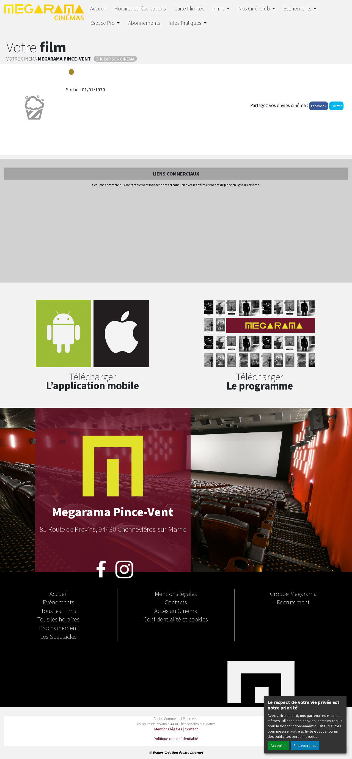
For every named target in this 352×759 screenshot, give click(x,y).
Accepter (278, 745)
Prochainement (58, 627)
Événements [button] (298, 8)
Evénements (58, 602)
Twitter (336, 105)
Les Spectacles (58, 636)
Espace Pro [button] (103, 22)
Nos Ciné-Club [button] (254, 8)
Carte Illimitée (189, 8)
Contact (191, 728)
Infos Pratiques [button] (185, 22)
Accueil (98, 8)
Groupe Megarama (293, 593)
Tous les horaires (58, 619)
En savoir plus (305, 745)
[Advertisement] (176, 235)
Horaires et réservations (140, 8)
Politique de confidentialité (176, 738)
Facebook (318, 105)
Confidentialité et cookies (176, 619)
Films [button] (219, 8)
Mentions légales (176, 593)
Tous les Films (58, 610)
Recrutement (293, 602)
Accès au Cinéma (175, 610)
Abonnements (144, 22)
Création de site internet (183, 752)
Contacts (176, 602)
